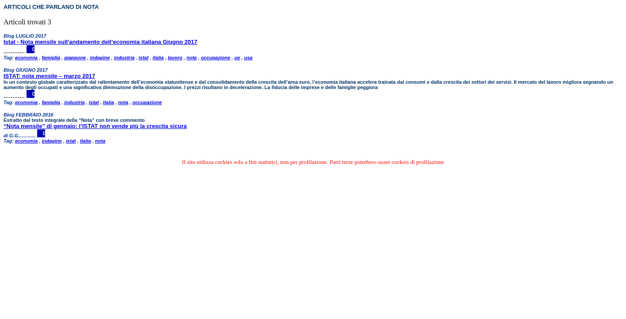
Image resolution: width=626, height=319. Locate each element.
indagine (100, 57)
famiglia (51, 57)
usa (248, 57)
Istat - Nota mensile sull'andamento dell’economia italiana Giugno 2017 (100, 42)
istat (143, 57)
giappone (75, 57)
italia (158, 57)
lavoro (175, 57)
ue (237, 57)
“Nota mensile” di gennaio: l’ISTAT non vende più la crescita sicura (95, 126)
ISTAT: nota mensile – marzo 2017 (49, 76)
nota (191, 57)
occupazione (215, 57)
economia (26, 57)
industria (124, 57)
